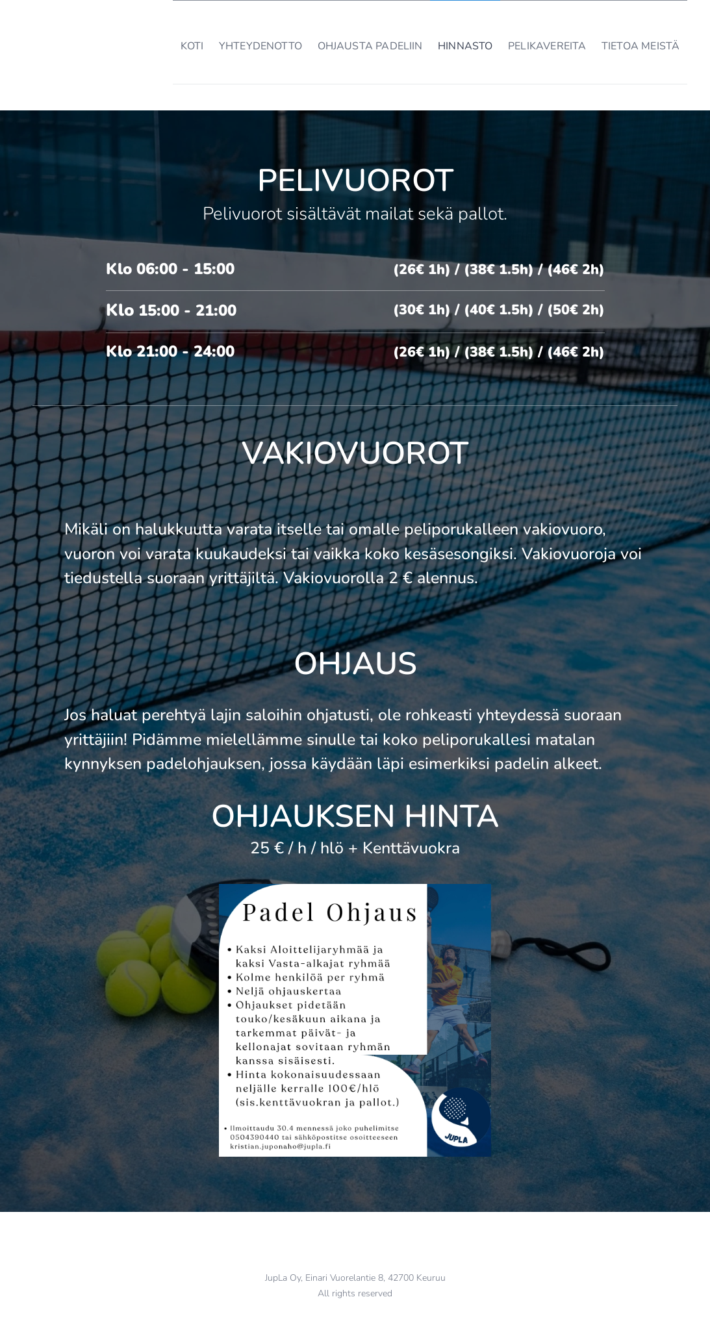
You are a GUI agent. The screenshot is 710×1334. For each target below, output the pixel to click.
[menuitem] (169, 42)
